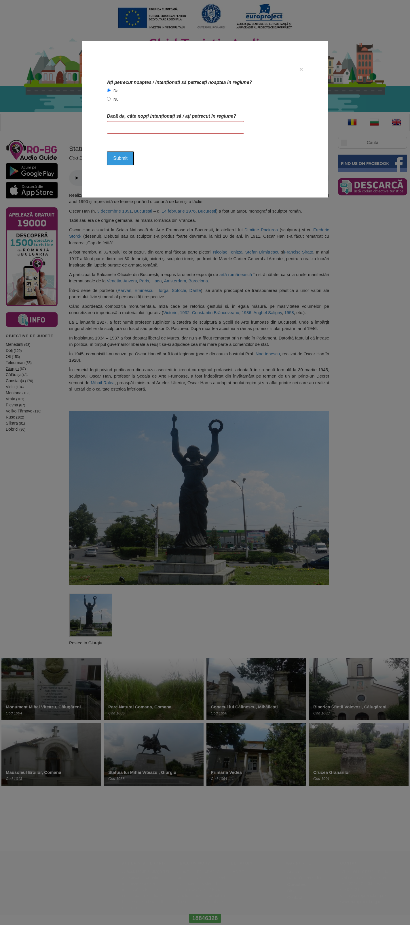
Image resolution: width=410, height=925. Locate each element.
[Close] (301, 69)
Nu (116, 99)
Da (116, 91)
